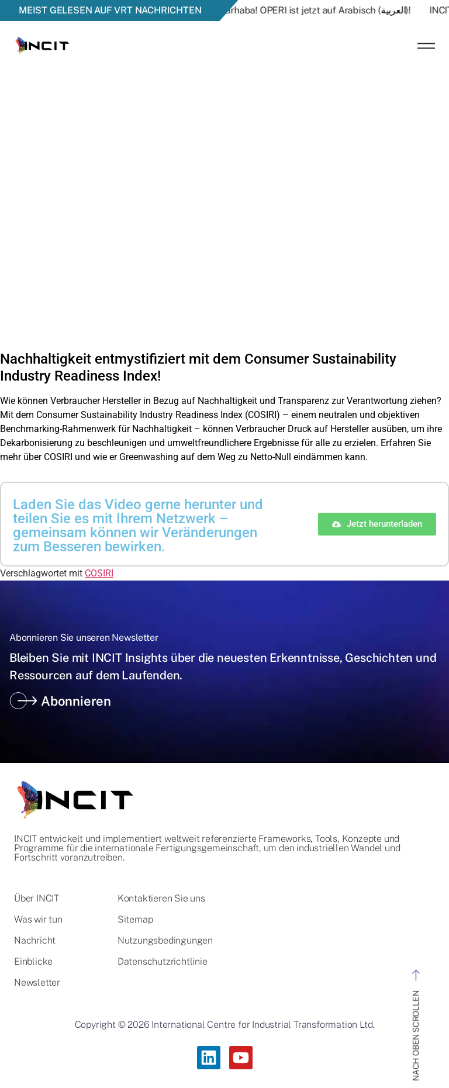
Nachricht (35, 940)
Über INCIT (36, 898)
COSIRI (99, 573)
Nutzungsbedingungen (165, 940)
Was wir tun (38, 919)
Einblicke (33, 961)
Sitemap (135, 919)
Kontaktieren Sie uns (161, 898)
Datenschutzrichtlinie (163, 961)
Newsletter (37, 982)
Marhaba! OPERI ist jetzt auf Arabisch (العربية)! (320, 10)
